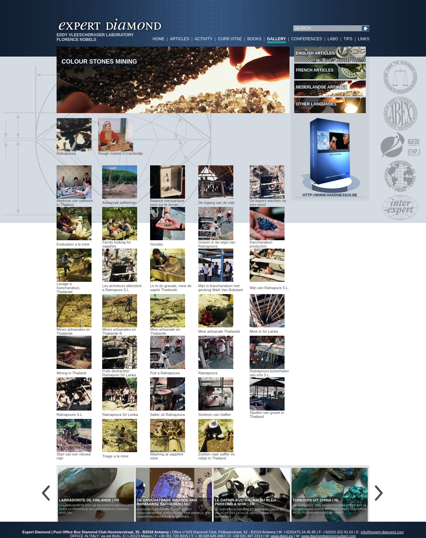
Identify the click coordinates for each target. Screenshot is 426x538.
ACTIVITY (203, 39)
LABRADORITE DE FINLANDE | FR (89, 500)
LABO (332, 39)
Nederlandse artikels (321, 87)
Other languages (316, 104)
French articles (314, 70)
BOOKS (254, 39)
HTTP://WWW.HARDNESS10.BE (330, 193)
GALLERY (276, 39)
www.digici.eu (282, 536)
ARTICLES (179, 39)
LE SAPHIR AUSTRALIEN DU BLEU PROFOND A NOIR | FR (245, 502)
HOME (158, 39)
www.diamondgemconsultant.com (329, 536)
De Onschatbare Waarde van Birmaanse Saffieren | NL (167, 502)
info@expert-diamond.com (382, 532)
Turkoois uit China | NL (316, 500)
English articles (315, 53)
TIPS (347, 39)
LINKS (363, 39)
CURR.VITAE (230, 39)
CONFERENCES (306, 39)
